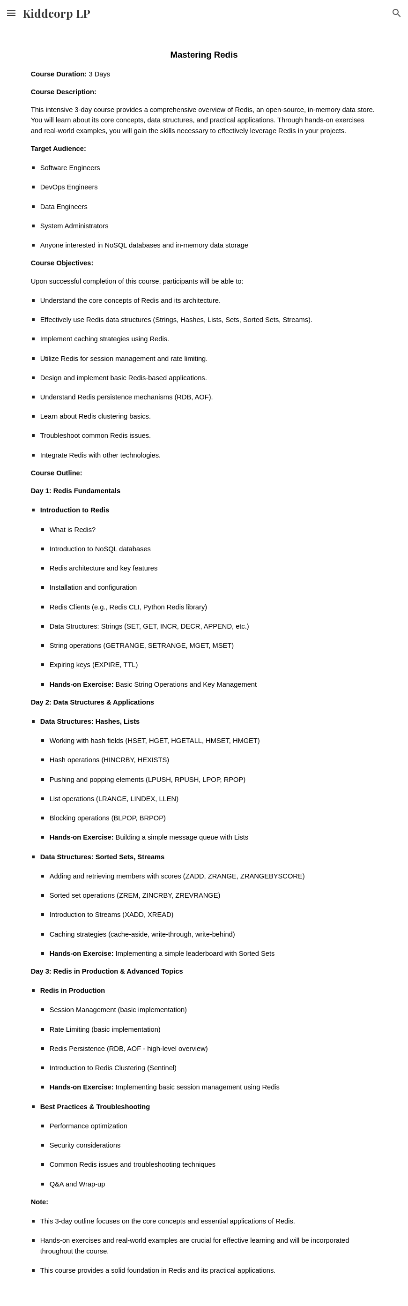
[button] (11, 13)
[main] (204, 666)
